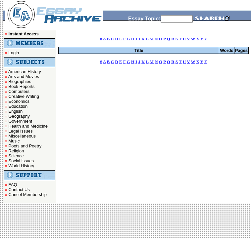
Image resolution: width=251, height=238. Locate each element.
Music (14, 141)
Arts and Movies (23, 76)
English (15, 111)
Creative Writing (23, 96)
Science (16, 155)
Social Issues (21, 160)
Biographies (19, 81)
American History (24, 71)
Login (13, 52)
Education (17, 106)
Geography (18, 116)
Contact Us (18, 189)
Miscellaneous (21, 136)
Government (20, 121)
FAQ (12, 184)
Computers (18, 91)
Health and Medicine (28, 126)
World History (21, 165)
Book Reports (21, 86)
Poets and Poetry (24, 145)
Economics (18, 101)
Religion (16, 150)
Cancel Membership (27, 194)
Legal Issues (20, 131)
